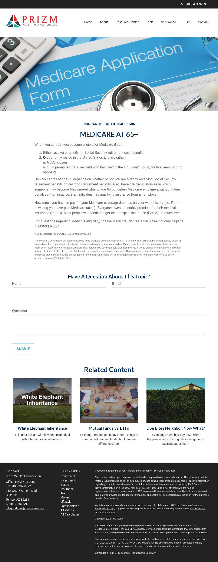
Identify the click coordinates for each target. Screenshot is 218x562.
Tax (63, 493)
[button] (104, 22)
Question (19, 311)
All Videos (67, 510)
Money (65, 497)
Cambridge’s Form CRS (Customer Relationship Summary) (125, 553)
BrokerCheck (169, 470)
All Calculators (70, 514)
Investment (68, 480)
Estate (65, 484)
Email (116, 283)
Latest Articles (70, 506)
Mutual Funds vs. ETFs (109, 428)
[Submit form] (23, 349)
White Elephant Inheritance (42, 428)
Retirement (68, 476)
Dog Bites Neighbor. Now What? (175, 428)
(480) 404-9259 (193, 4)
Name (17, 283)
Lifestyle (66, 501)
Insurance (67, 489)
